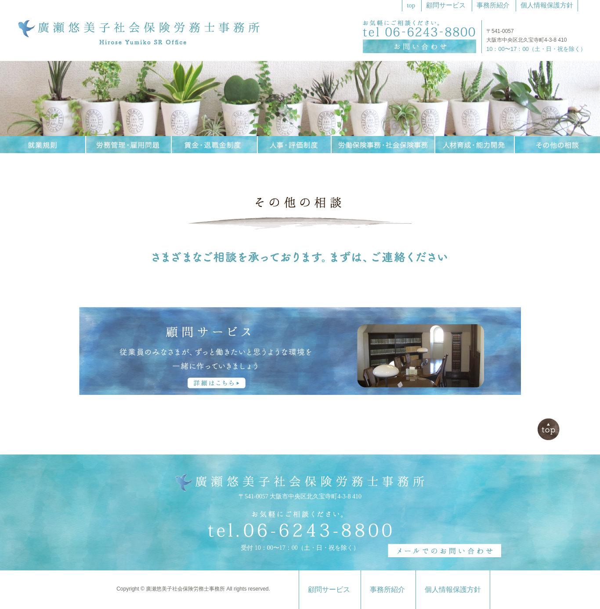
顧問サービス (446, 5)
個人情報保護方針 (546, 5)
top (411, 5)
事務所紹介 (493, 5)
